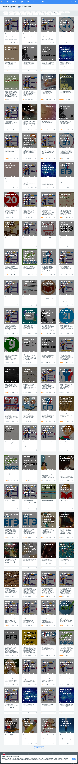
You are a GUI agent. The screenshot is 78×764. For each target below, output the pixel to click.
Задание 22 (59, 14)
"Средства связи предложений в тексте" (65, 428)
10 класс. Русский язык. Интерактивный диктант (66, 692)
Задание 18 (35, 14)
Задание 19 (41, 14)
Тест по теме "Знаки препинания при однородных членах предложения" (29, 198)
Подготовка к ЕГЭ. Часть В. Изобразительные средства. (11, 109)
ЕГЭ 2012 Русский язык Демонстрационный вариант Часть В (29, 664)
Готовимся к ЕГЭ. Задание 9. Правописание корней (11, 722)
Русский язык (14, 7)
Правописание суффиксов (65, 574)
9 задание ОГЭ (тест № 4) (10, 340)
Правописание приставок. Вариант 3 (47, 371)
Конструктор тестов (33, 753)
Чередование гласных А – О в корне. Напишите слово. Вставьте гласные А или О (66, 635)
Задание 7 (38, 12)
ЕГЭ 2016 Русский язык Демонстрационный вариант (11, 604)
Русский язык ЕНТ (66, 339)
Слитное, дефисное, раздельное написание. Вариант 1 (64, 255)
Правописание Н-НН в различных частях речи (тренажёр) (29, 313)
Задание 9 (49, 12)
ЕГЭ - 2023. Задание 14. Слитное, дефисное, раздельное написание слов (47, 724)
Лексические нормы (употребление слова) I (47, 575)
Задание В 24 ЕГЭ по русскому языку (29, 224)
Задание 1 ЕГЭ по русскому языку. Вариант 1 (48, 224)
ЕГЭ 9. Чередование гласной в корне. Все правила (66, 722)
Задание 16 (24, 14)
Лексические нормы (27, 515)
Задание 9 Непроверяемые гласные (65, 546)
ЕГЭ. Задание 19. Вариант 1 (47, 690)
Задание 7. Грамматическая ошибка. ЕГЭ (11, 575)
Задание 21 (53, 14)
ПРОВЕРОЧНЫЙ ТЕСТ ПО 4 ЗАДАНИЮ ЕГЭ (10, 546)
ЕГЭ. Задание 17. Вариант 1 (47, 195)
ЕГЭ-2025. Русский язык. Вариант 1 (47, 49)
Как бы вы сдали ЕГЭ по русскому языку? (48, 78)
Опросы (29, 1)
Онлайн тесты (7, 7)
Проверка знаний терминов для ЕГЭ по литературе (66, 458)
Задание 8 (44, 12)
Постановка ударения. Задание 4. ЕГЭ (10, 137)
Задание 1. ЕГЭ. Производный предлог (28, 341)
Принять (74, 758)
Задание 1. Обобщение (9, 427)
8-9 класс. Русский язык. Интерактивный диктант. (65, 50)
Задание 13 (6, 14)
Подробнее (20, 760)
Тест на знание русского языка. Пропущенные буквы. (10, 78)
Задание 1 (5, 12)
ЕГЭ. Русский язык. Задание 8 (47, 282)
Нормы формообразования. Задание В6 (66, 662)
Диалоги (44, 1)
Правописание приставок (47, 136)
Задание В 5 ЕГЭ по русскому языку (10, 283)
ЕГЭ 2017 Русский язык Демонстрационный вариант (11, 692)
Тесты (23, 1)
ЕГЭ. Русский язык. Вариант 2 (10, 633)
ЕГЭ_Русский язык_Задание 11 (11, 399)
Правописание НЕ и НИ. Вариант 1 (29, 165)
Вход (75, 1)
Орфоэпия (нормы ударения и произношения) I (11, 253)
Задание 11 (61, 12)
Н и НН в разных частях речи (11, 48)
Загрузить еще (39, 747)
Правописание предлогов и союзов (65, 196)
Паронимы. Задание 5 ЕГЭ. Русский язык (28, 371)
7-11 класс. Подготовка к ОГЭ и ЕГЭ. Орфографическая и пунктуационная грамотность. (29, 694)
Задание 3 (16, 12)
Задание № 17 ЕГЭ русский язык (66, 165)
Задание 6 (33, 12)
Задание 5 (27, 12)
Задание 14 (12, 14)
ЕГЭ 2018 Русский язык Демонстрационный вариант (48, 604)
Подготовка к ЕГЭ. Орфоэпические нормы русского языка (11, 488)
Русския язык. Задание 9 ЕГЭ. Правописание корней (47, 400)
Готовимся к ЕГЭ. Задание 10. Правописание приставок (29, 400)
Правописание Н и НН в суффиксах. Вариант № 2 (48, 20)
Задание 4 (22, 12)
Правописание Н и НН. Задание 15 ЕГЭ (48, 487)
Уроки (51, 1)
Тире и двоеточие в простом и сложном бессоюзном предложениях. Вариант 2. (29, 490)
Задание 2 (11, 12)
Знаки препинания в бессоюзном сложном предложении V (48, 429)
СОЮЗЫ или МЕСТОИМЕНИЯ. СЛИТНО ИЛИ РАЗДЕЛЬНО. (47, 313)
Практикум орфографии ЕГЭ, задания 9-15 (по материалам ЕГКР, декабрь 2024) (29, 548)
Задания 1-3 (46, 457)
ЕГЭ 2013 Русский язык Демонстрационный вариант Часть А (29, 430)
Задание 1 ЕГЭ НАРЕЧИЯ (65, 107)
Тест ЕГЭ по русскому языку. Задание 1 (11, 165)
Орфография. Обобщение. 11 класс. (10, 224)
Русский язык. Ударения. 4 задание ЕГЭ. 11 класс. (65, 21)
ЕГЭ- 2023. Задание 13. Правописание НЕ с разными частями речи (29, 723)
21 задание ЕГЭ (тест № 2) (65, 311)
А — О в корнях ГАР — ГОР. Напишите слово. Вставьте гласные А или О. (11, 460)
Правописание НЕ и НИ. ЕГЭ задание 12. (29, 603)
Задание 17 (29, 14)
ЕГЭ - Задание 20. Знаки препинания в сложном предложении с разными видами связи (48, 518)
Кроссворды (36, 1)
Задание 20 (47, 14)
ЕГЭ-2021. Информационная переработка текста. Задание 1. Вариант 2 (29, 635)
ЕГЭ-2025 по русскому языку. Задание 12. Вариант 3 (47, 341)
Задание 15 (18, 14)
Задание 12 (67, 12)
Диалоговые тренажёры (59, 753)
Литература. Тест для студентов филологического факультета (66, 400)
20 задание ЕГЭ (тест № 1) (10, 195)
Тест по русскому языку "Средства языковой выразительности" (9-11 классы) (11, 664)
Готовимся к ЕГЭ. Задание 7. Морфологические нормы (66, 488)
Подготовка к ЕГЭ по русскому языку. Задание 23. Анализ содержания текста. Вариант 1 (66, 227)
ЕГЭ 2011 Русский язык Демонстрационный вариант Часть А (29, 576)
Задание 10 (55, 12)
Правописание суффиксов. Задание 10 (65, 283)
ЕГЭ (19, 7)
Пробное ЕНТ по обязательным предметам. (65, 603)
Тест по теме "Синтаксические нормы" (66, 371)
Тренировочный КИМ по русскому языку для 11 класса (48, 634)
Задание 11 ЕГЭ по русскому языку (10, 312)
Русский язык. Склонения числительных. (65, 516)
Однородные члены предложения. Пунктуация (65, 137)
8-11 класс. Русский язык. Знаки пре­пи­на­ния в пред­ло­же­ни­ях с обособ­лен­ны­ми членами (48, 168)
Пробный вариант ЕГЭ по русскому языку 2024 (48, 253)
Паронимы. (27, 76)
